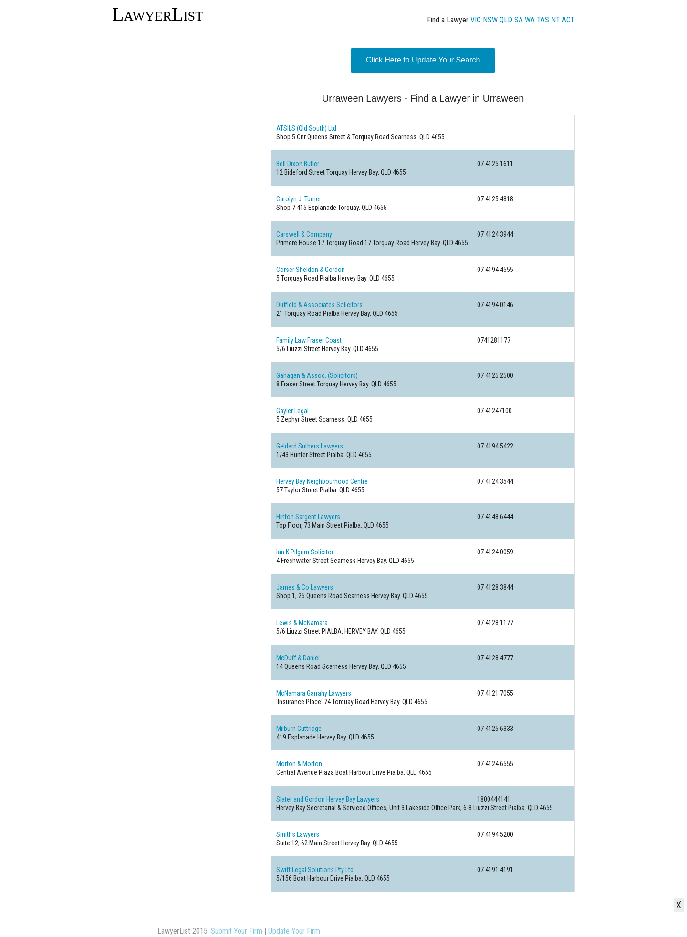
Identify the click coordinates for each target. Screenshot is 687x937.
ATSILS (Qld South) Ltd (306, 128)
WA (530, 19)
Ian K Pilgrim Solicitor (304, 552)
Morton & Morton (299, 764)
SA (518, 19)
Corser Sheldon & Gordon (310, 269)
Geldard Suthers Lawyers (309, 446)
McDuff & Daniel (298, 658)
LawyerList (157, 14)
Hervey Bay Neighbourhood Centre (322, 481)
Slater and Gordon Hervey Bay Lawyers (327, 799)
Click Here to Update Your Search (423, 60)
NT (555, 19)
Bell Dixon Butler (297, 163)
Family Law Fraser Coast (309, 340)
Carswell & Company (304, 234)
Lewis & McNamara (302, 622)
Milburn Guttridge (299, 728)
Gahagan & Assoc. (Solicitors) (317, 375)
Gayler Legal (292, 411)
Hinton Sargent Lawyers (308, 517)
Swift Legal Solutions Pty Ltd (315, 870)
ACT (568, 19)
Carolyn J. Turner (298, 199)
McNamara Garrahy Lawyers (313, 693)
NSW (490, 19)
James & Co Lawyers (304, 587)
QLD (506, 19)
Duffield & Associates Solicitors (319, 305)
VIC (475, 19)
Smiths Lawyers (297, 834)
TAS (543, 19)
